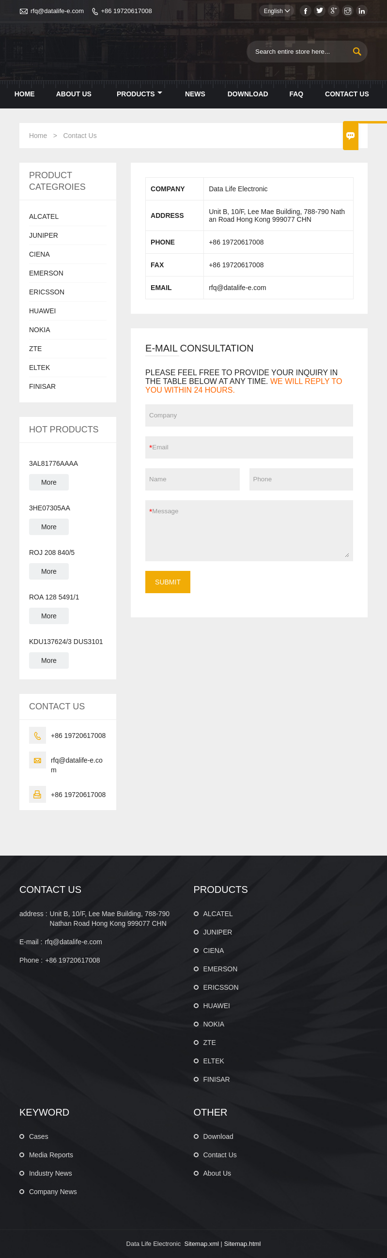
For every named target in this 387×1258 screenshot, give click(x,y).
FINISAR (42, 386)
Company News (53, 1192)
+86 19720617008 (126, 11)
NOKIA (39, 330)
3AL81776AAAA (53, 463)
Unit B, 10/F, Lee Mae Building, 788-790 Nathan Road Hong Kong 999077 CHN (110, 918)
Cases (38, 1136)
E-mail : (30, 942)
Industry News (50, 1173)
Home (25, 94)
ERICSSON (46, 292)
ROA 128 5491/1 (54, 597)
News (195, 94)
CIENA (39, 254)
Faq (296, 94)
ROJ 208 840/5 (52, 552)
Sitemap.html (242, 1243)
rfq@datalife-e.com (57, 11)
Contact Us (347, 94)
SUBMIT (168, 582)
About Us (74, 94)
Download (248, 94)
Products (139, 94)
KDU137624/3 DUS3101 (66, 641)
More (49, 482)
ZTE (35, 349)
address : (33, 914)
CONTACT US (50, 889)
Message (250, 530)
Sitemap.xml (201, 1243)
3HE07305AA (49, 508)
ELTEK (39, 367)
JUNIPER (43, 235)
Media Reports (51, 1155)
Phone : (31, 960)
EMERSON (46, 273)
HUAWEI (42, 311)
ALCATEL (44, 216)
